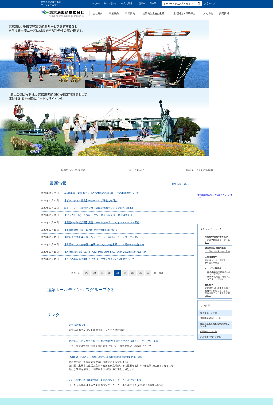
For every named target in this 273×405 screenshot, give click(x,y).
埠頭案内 (130, 13)
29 (86, 204)
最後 (161, 204)
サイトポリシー (168, 384)
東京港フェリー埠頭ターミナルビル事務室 (217, 257)
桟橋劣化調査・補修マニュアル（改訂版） (218, 274)
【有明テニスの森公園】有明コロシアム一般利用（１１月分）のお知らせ (104, 175)
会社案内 (98, 13)
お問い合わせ (193, 384)
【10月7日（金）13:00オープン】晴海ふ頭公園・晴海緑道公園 (98, 146)
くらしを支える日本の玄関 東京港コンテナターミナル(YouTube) (106, 326)
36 (140, 204)
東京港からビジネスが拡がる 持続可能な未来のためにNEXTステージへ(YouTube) (115, 282)
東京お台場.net (78, 263)
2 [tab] (136, 90)
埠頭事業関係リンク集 (210, 314)
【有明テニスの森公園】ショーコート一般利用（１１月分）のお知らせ (103, 168)
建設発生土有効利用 (154, 13)
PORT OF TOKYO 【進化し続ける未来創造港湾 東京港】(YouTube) (107, 303)
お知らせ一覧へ (180, 115)
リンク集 (213, 384)
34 (125, 204)
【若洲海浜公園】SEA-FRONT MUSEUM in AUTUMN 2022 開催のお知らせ (105, 183)
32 (109, 204)
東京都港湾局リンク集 (210, 333)
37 (148, 204)
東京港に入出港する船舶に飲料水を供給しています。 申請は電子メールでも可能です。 (217, 288)
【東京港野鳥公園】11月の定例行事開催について (91, 161)
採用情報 (224, 13)
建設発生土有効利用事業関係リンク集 (214, 320)
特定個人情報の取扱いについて (135, 384)
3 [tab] (140, 90)
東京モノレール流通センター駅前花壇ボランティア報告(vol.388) (99, 139)
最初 (73, 204)
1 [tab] (132, 90)
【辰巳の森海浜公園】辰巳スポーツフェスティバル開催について (99, 190)
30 (94, 204)
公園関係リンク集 (208, 327)
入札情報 (208, 13)
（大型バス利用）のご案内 (217, 247)
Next (232, 54)
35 (132, 204)
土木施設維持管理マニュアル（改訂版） (218, 268)
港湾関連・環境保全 (184, 13)
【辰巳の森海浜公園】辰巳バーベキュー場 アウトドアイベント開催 (101, 154)
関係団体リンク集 (208, 309)
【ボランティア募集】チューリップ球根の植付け (91, 132)
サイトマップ (64, 384)
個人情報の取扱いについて (94, 384)
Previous (41, 54)
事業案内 (114, 13)
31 (102, 204)
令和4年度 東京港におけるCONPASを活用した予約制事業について (101, 124)
